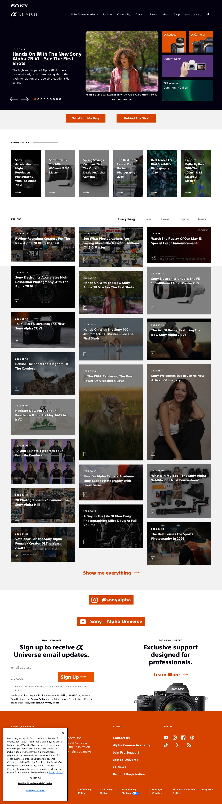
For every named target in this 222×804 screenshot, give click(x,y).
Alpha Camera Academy (84, 14)
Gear (165, 14)
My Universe (193, 14)
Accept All (35, 777)
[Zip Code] (33, 678)
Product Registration (129, 774)
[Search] (208, 14)
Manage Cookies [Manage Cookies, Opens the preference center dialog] (35, 790)
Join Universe (125, 760)
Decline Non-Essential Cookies (35, 783)
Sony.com (207, 789)
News (119, 767)
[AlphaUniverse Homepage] (24, 14)
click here (35, 702)
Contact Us (121, 738)
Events (154, 14)
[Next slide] (24, 98)
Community (123, 14)
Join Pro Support (126, 752)
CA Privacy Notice (50, 702)
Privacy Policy (38, 699)
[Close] (63, 733)
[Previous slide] (14, 98)
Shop (177, 14)
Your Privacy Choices (130, 791)
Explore (107, 14)
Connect (140, 14)
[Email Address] (33, 667)
